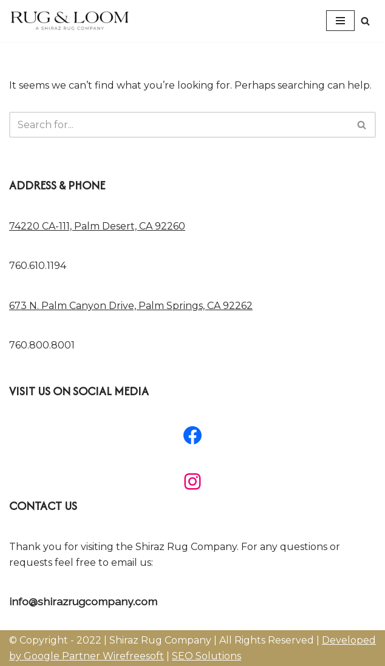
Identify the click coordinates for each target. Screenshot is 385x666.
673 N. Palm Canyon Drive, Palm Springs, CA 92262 (131, 305)
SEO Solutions (206, 656)
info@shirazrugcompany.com (83, 601)
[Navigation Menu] (340, 20)
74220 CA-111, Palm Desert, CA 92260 (97, 226)
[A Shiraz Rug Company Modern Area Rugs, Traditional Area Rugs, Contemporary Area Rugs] (70, 20)
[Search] (365, 20)
